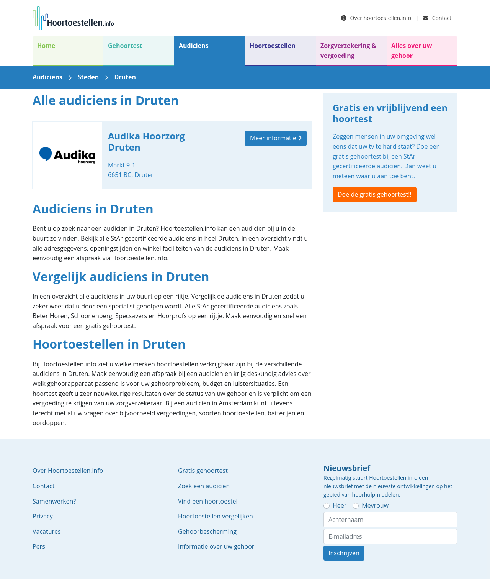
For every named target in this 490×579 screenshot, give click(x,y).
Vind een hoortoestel (208, 501)
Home (46, 45)
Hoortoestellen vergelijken (215, 516)
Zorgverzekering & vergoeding (348, 50)
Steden (88, 77)
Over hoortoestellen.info (376, 17)
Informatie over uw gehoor (216, 546)
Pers (39, 546)
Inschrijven (343, 553)
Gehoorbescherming (207, 531)
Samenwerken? (54, 501)
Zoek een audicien (204, 486)
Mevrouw (375, 505)
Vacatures (47, 531)
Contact (437, 17)
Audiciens (194, 45)
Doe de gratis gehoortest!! (375, 194)
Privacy (43, 516)
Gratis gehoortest (203, 470)
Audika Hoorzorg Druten (172, 155)
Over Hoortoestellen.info (68, 470)
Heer (339, 505)
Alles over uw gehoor (411, 50)
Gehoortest (125, 45)
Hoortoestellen (273, 45)
